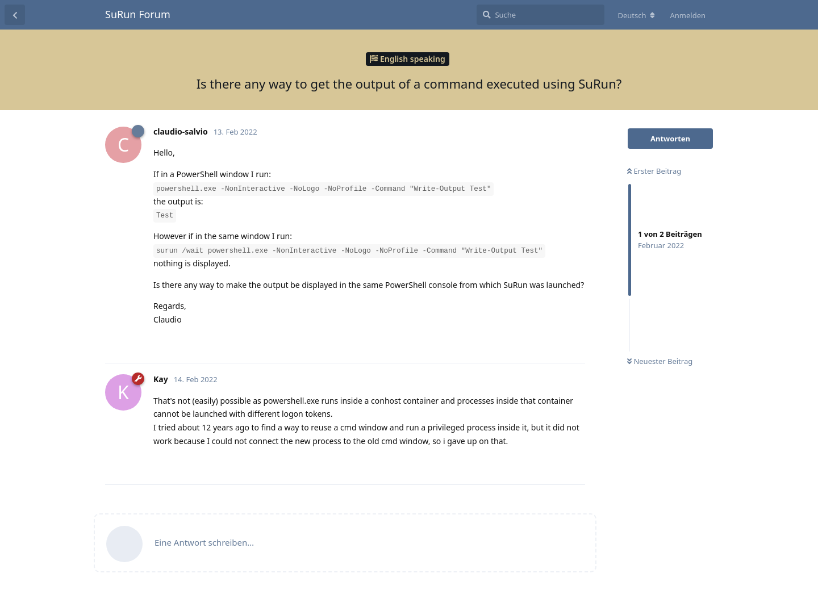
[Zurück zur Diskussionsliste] (15, 15)
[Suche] (540, 15)
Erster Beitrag (654, 171)
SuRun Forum (137, 14)
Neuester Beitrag (659, 361)
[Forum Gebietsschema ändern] (636, 15)
